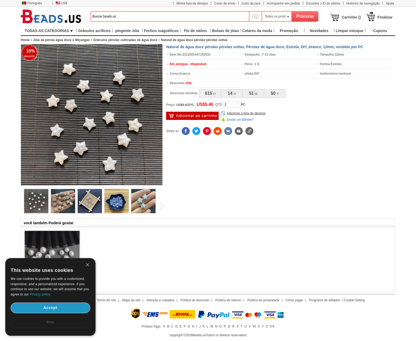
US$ (61, 3)
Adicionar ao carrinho (192, 116)
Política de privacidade (263, 300)
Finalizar (385, 17)
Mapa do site (131, 300)
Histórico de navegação (362, 3)
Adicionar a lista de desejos (246, 113)
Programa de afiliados (324, 300)
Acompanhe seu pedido (283, 3)
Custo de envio (224, 3)
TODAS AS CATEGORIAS (49, 31)
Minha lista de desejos (192, 3)
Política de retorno (228, 300)
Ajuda (390, 3)
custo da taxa (250, 3)
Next (160, 206)
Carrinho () (351, 17)
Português (32, 3)
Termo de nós (106, 300)
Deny (50, 322)
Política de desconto (195, 300)
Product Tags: (151, 326)
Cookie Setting (354, 300)
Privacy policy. (40, 294)
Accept (51, 308)
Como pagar (294, 300)
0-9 (272, 326)
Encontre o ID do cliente (323, 3)
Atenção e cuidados (160, 300)
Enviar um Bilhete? (240, 120)
